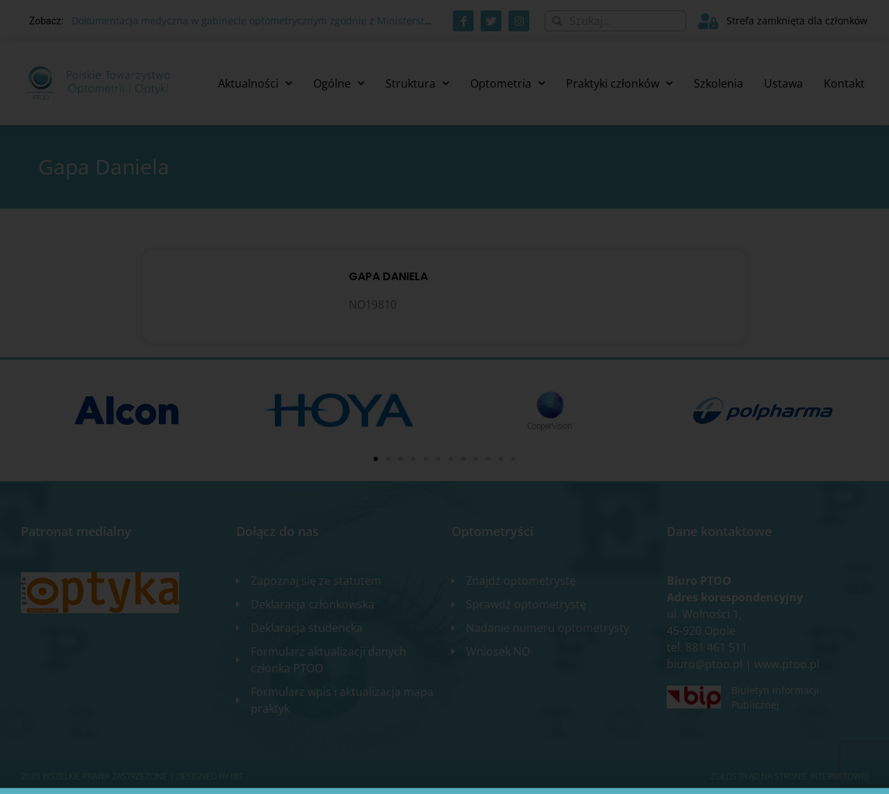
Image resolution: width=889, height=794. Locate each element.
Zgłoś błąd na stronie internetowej (789, 776)
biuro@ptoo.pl (704, 664)
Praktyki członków (619, 83)
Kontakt (844, 83)
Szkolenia (718, 83)
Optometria (507, 83)
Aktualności (255, 83)
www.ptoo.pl (787, 664)
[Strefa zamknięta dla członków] (708, 21)
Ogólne (339, 83)
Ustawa (783, 83)
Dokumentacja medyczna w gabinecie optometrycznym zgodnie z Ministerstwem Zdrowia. (281, 20)
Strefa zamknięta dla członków (796, 20)
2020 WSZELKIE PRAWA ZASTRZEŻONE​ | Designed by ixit (132, 776)
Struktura (417, 83)
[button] (376, 459)
